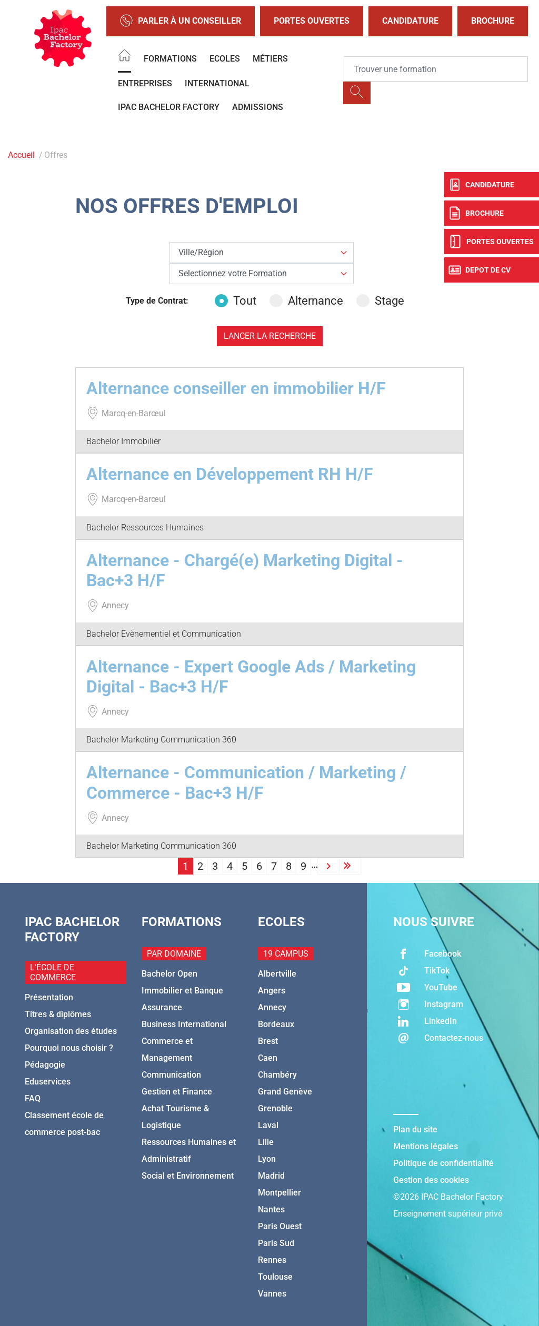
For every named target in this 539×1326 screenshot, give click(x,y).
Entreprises (145, 83)
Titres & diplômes (58, 1014)
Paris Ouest (280, 1226)
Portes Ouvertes (312, 21)
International (217, 83)
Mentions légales (425, 1146)
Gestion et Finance (177, 1092)
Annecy (272, 1007)
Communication (171, 1075)
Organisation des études (71, 1031)
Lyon (267, 1159)
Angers (271, 991)
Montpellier (279, 1193)
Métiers (270, 59)
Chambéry (277, 1075)
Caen (267, 1058)
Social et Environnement (188, 1176)
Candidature (410, 21)
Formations (170, 59)
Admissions (257, 107)
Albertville (277, 974)
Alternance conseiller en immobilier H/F (236, 388)
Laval (268, 1125)
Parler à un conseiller (180, 21)
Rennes (272, 1260)
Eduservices (48, 1082)
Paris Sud (276, 1243)
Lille (266, 1142)
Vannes (272, 1294)
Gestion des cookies (431, 1180)
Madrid (271, 1176)
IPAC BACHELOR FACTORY (168, 107)
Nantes (271, 1209)
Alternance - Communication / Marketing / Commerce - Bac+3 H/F (246, 782)
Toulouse (275, 1277)
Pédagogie (45, 1065)
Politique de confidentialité (443, 1163)
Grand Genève (285, 1092)
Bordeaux (276, 1024)
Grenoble (275, 1108)
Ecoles (224, 59)
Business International (184, 1024)
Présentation (49, 997)
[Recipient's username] (436, 69)
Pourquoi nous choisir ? (69, 1048)
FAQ (33, 1098)
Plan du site (415, 1129)
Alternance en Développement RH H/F (229, 474)
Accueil (21, 155)
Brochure (492, 21)
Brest (268, 1041)
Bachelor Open (169, 974)
